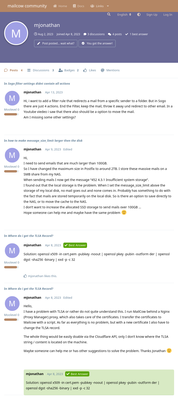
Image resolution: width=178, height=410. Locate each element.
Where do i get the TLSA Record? (30, 236)
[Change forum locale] (124, 14)
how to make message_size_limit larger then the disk (45, 140)
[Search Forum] (108, 14)
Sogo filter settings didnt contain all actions (39, 83)
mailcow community (27, 6)
